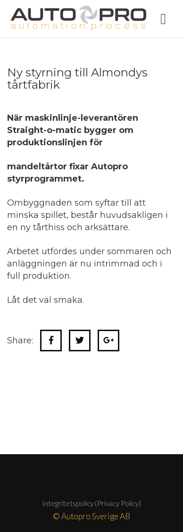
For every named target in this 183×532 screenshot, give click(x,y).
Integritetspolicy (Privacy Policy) (91, 503)
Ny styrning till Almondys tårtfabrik (77, 78)
